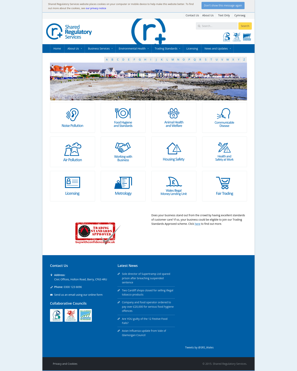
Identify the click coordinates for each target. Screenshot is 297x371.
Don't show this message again (223, 5)
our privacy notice (96, 8)
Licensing (192, 48)
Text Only (224, 15)
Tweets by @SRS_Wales (199, 347)
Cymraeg (239, 15)
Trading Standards (166, 48)
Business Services (99, 48)
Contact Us (192, 15)
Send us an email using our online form (78, 294)
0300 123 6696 (73, 287)
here (197, 224)
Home (57, 48)
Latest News (128, 265)
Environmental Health (132, 48)
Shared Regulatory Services (229, 363)
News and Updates (216, 48)
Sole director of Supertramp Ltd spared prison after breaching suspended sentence (146, 278)
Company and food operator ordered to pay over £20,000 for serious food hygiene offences (148, 306)
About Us (208, 15)
